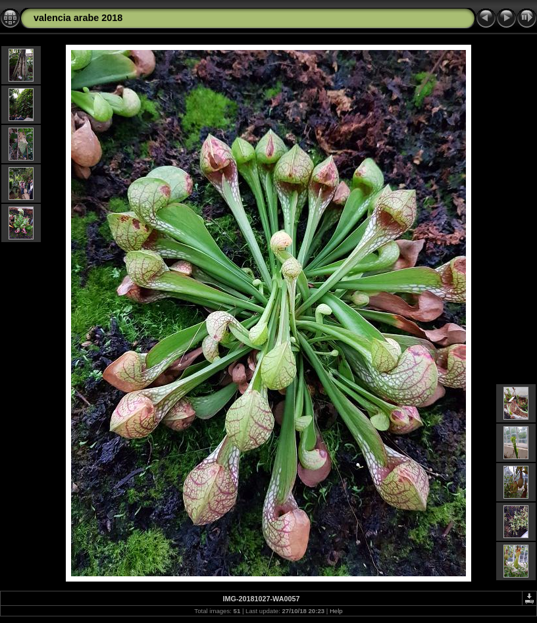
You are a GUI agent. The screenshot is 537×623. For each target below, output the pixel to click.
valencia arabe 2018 (78, 17)
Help (336, 610)
